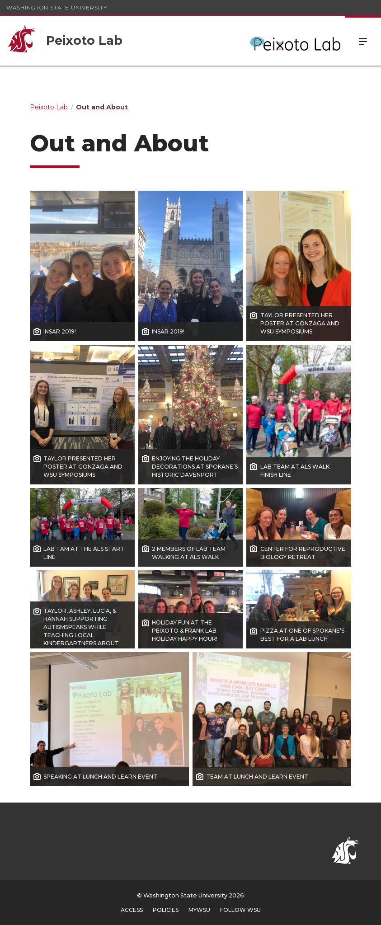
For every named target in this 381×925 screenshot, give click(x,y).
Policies (166, 909)
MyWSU (199, 909)
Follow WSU (240, 909)
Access (132, 909)
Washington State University (56, 7)
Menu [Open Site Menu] (363, 41)
